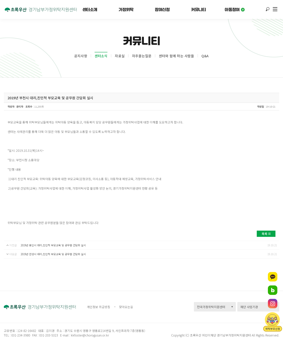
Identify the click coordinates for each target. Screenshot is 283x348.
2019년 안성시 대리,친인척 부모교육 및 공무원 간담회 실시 (53, 254)
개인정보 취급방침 (98, 307)
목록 (264, 233)
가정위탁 (126, 9)
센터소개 (90, 9)
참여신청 (162, 9)
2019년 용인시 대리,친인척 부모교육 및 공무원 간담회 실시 (53, 245)
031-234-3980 (20, 335)
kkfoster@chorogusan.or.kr (90, 335)
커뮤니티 (198, 9)
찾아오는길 (126, 307)
